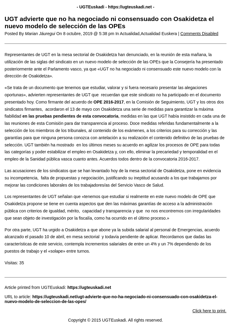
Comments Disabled (199, 33)
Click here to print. (209, 310)
